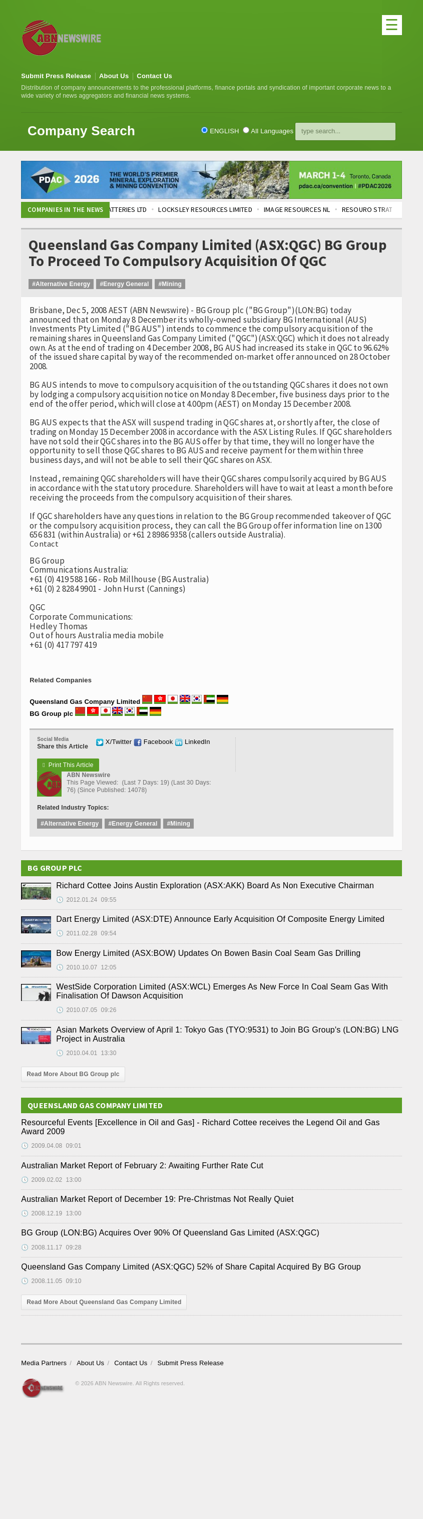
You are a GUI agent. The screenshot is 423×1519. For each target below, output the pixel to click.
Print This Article (68, 765)
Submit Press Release (56, 76)
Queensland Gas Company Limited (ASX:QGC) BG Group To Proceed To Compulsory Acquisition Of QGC (207, 253)
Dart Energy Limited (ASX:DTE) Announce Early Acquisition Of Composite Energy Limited (220, 919)
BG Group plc (51, 713)
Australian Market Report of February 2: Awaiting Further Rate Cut (142, 1165)
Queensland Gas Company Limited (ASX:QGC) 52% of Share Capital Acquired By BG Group (191, 1266)
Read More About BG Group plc (73, 1074)
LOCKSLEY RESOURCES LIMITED (214, 209)
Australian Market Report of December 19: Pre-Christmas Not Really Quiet (157, 1199)
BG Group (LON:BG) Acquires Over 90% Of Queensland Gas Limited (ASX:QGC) (170, 1232)
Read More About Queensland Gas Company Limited (104, 1302)
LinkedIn (192, 741)
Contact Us (154, 76)
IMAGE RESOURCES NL (305, 209)
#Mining (170, 284)
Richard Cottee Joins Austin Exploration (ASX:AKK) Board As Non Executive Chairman (215, 885)
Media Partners (44, 1363)
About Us (114, 76)
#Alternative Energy (61, 284)
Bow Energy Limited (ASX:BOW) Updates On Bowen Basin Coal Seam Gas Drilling (208, 953)
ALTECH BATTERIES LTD (122, 209)
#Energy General (124, 284)
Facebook (153, 741)
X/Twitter (114, 741)
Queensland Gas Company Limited (85, 701)
